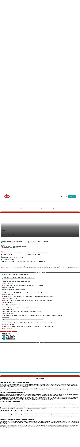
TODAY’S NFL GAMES (7, 333)
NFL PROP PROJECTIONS (10, 336)
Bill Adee (4, 320)
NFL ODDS (5, 334)
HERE (43, 378)
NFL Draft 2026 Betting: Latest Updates (13, 289)
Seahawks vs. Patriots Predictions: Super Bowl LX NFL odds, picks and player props (29, 326)
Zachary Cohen (5, 298)
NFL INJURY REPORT (9, 337)
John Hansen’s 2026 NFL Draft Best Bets (16, 274)
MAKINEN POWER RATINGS (11, 339)
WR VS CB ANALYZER (9, 335)
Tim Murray (4, 279)
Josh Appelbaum (5, 317)
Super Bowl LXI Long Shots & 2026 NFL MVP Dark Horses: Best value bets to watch (28, 296)
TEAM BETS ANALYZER (7, 334)
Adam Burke (4, 287)
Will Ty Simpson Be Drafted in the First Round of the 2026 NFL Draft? (24, 285)
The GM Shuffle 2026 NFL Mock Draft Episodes (16, 281)
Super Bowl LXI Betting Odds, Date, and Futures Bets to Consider (21, 311)
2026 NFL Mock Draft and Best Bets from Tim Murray (19, 278)
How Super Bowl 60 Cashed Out (11, 304)
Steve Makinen (5, 324)
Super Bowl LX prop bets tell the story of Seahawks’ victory (20, 308)
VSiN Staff (4, 276)
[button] (62, 196)
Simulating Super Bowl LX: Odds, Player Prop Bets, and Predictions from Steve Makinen (30, 323)
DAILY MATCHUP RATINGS (10, 339)
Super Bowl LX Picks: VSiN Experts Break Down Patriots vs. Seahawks (22, 319)
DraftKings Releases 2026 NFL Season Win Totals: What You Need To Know (24, 293)
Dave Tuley (4, 302)
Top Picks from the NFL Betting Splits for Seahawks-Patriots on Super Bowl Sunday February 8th (33, 315)
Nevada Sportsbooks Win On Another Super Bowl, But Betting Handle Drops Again (27, 300)
